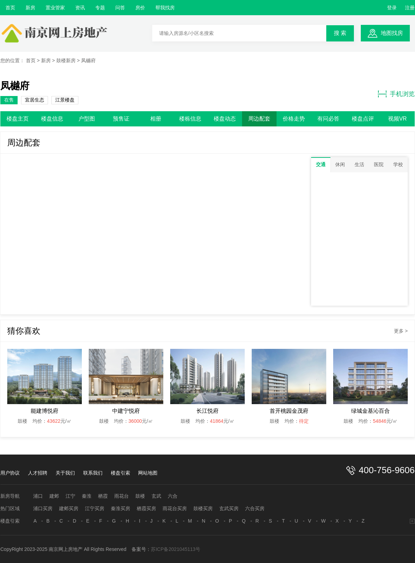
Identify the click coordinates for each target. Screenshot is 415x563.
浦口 (38, 496)
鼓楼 (140, 496)
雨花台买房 (175, 508)
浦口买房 (42, 508)
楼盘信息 (52, 119)
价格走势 (294, 119)
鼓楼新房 (66, 60)
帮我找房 (165, 7)
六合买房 (254, 508)
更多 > (401, 331)
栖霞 (103, 496)
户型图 (86, 119)
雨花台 (121, 496)
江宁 (70, 496)
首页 (10, 7)
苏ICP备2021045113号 (175, 549)
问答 (120, 7)
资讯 (80, 7)
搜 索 (340, 33)
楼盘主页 (18, 119)
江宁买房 (94, 508)
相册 (155, 119)
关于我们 (65, 473)
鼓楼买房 (203, 508)
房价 (140, 7)
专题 (100, 7)
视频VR (397, 119)
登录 (392, 7)
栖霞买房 (146, 508)
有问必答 (328, 119)
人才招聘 (37, 473)
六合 (172, 496)
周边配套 (259, 119)
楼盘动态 (225, 119)
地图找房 (392, 33)
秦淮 (86, 496)
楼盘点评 (363, 119)
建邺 (54, 496)
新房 (30, 7)
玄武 (156, 496)
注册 (410, 7)
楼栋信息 (190, 119)
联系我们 (93, 473)
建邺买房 (68, 508)
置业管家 (55, 7)
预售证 (121, 119)
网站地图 (147, 473)
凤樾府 (88, 60)
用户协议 (10, 473)
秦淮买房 (120, 508)
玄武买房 (229, 508)
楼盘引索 (120, 473)
